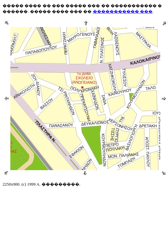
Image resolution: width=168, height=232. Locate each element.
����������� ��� (123, 11)
